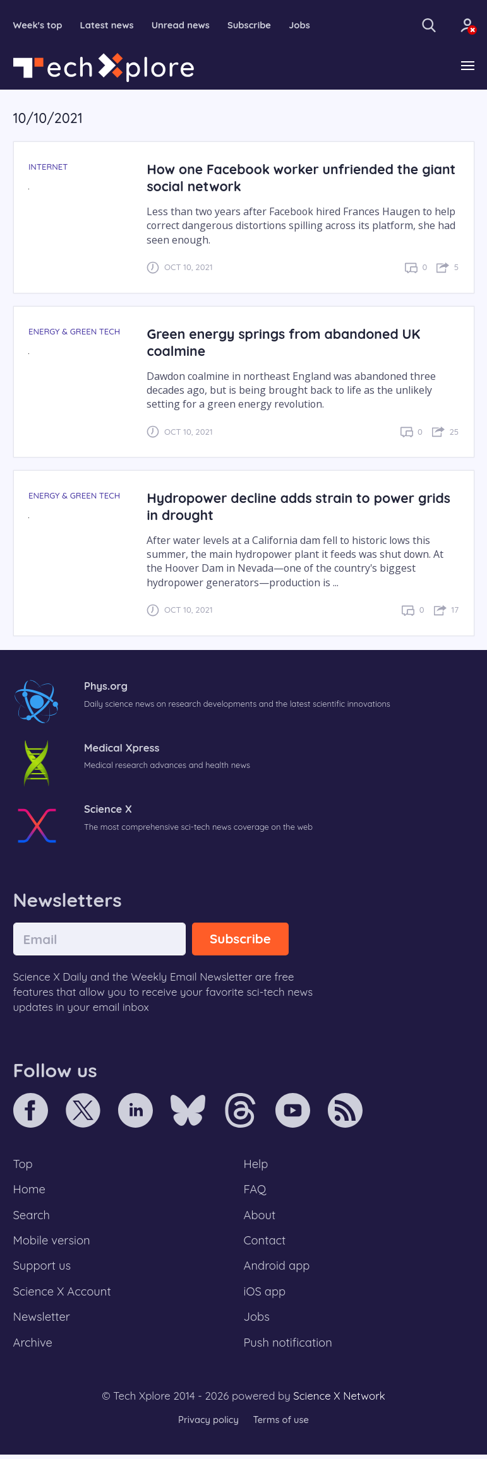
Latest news (108, 26)
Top (23, 1164)
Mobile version (52, 1242)
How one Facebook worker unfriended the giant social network (285, 178)
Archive (33, 1346)
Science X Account (63, 1294)
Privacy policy (208, 1424)
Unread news (183, 26)
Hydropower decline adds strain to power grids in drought (301, 507)
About (260, 1216)
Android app (277, 1268)
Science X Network (339, 1400)
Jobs (304, 26)
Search (32, 1216)
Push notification (289, 1346)
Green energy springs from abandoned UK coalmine (286, 342)
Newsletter (42, 1320)
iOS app (265, 1294)
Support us (42, 1268)
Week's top (38, 26)
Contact (265, 1242)
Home (30, 1190)
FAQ (255, 1190)
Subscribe (253, 26)
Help (256, 1164)
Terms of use (281, 1424)
